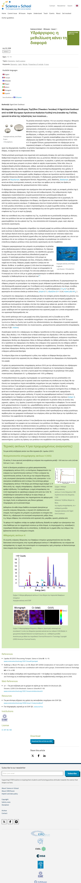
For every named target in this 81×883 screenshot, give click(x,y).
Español (6, 93)
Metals (25, 64)
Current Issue (12, 13)
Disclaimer (5, 805)
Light (20, 64)
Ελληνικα (7, 81)
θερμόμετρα (14, 179)
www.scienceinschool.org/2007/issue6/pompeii (21, 661)
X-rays (46, 64)
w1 (39, 276)
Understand (38, 13)
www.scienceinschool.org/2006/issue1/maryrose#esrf (23, 703)
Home (4, 13)
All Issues (22, 13)
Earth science (20, 61)
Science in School (36, 29)
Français (6, 77)
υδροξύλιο (52, 291)
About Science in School (10, 788)
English (6, 74)
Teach (45, 13)
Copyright (5, 799)
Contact (52, 5)
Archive (4, 810)
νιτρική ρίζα (68, 291)
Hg (65, 288)
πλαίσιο (15, 327)
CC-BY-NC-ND (7, 730)
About (58, 13)
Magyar (6, 84)
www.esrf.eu (38, 706)
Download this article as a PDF (42, 741)
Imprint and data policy (10, 794)
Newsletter (61, 5)
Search (70, 5)
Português (7, 90)
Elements (13, 64)
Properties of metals (35, 64)
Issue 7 (53, 29)
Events (51, 13)
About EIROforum (8, 791)
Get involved (66, 13)
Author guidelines (8, 17)
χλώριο (41, 291)
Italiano (6, 87)
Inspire (29, 13)
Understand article (73, 33)
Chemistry (11, 61)
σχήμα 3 (71, 397)
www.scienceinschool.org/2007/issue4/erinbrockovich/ (23, 691)
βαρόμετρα (64, 179)
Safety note (6, 802)
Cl (45, 291)
